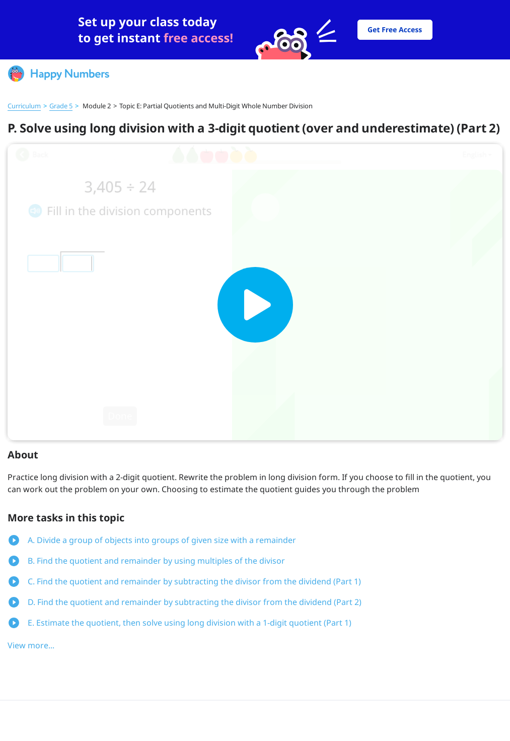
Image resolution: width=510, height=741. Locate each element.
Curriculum (24, 105)
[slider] (255, 29)
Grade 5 (60, 105)
